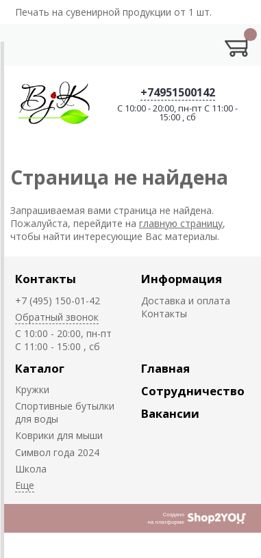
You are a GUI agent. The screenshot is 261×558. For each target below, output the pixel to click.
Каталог (39, 368)
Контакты (45, 279)
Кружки (32, 389)
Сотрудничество (193, 391)
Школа (31, 468)
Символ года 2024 (57, 452)
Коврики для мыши (59, 435)
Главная (165, 368)
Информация (181, 279)
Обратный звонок (57, 316)
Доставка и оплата (185, 300)
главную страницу (181, 223)
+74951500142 (177, 92)
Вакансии (170, 413)
